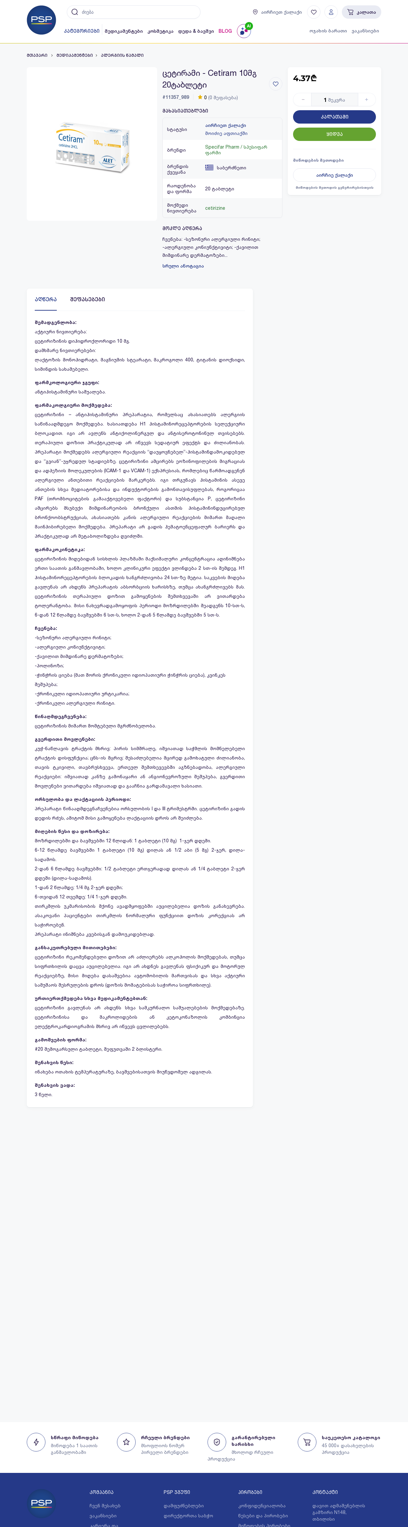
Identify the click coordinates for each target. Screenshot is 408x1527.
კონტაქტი (325, 1492)
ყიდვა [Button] (334, 134)
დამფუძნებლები (184, 1505)
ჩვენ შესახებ (105, 1505)
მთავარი (37, 55)
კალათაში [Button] (335, 117)
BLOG (225, 31)
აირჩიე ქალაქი (334, 175)
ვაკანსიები (365, 30)
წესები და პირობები (263, 1515)
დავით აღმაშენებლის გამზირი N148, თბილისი (338, 1512)
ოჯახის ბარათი (328, 30)
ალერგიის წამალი (122, 55)
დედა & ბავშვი (196, 31)
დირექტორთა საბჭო (188, 1515)
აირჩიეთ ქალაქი (225, 125)
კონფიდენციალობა (262, 1505)
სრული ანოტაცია (183, 266)
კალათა (361, 12)
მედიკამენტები (124, 31)
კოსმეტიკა (160, 31)
